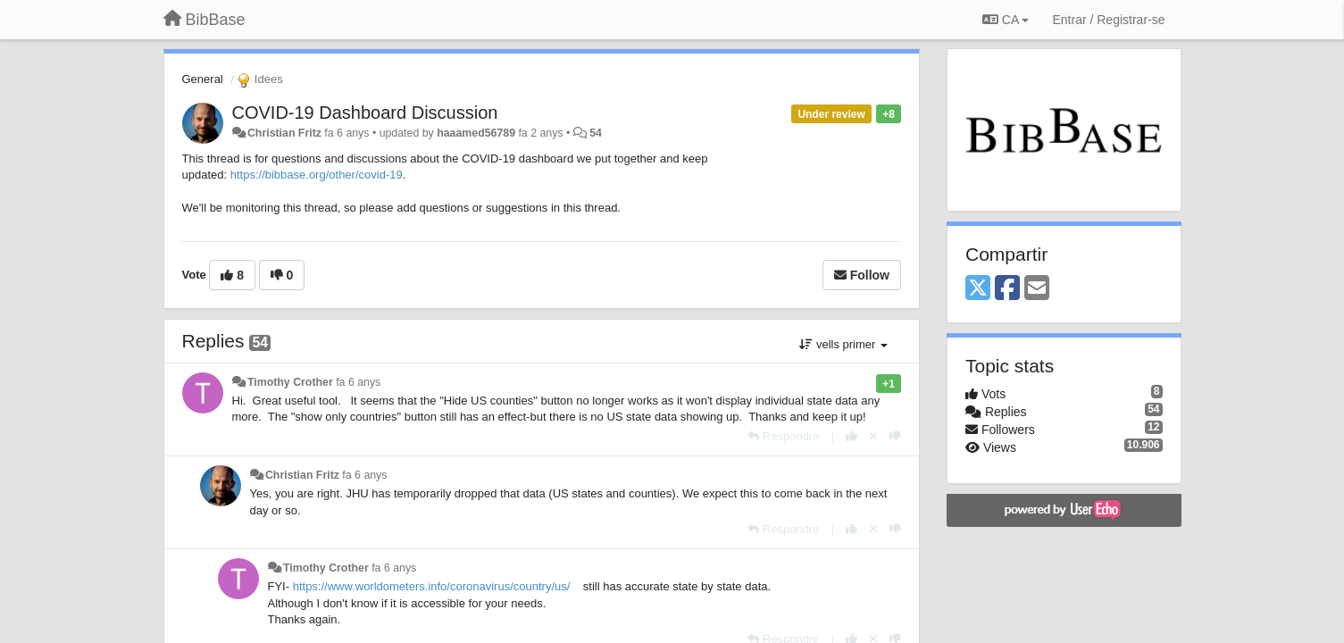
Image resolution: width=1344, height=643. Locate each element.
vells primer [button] (843, 344)
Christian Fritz (284, 133)
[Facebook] (1007, 289)
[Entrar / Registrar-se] (1108, 19)
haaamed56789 (476, 133)
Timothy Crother (290, 382)
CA (1005, 20)
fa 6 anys (358, 382)
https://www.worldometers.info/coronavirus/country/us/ (432, 586)
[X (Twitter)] (977, 289)
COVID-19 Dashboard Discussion (365, 112)
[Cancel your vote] (873, 436)
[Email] (1036, 289)
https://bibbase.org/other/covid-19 (316, 174)
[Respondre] (783, 436)
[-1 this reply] (895, 436)
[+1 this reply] (851, 436)
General (202, 79)
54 (595, 133)
